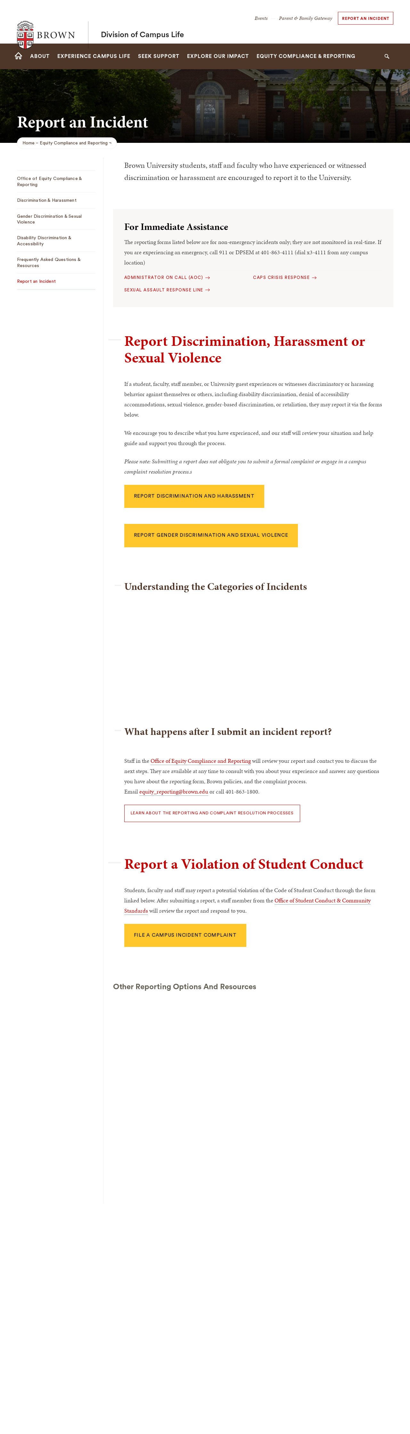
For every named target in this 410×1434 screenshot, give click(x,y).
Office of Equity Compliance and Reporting (201, 761)
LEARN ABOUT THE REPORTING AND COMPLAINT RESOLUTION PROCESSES (212, 813)
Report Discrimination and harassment (194, 496)
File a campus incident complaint (185, 935)
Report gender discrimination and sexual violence (211, 535)
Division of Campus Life (142, 22)
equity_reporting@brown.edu (173, 791)
